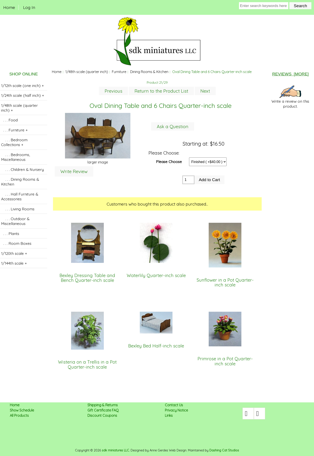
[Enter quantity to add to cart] (188, 179)
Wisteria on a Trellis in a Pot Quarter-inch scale (87, 364)
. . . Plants (10, 233)
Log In (29, 7)
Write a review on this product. (290, 97)
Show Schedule (22, 410)
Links (169, 415)
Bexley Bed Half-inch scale (156, 346)
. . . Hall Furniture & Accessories (19, 196)
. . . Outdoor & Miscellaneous (15, 221)
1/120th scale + (14, 253)
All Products (19, 415)
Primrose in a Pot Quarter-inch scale (225, 361)
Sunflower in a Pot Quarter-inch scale (225, 283)
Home (9, 7)
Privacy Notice (176, 410)
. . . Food (9, 119)
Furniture (119, 72)
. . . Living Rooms (17, 208)
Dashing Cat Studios (224, 450)
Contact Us (174, 405)
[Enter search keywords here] (263, 5)
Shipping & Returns (102, 405)
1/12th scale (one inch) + (22, 85)
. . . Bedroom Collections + (14, 142)
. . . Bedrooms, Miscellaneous (15, 157)
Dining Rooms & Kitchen (149, 72)
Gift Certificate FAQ (103, 410)
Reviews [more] (290, 74)
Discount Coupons (102, 415)
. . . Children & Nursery (22, 169)
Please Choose (169, 161)
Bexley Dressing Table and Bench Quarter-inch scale (87, 278)
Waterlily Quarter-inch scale (156, 275)
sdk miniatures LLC (115, 450)
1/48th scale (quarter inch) (86, 72)
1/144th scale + (14, 263)
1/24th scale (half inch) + (22, 95)
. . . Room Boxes (16, 243)
